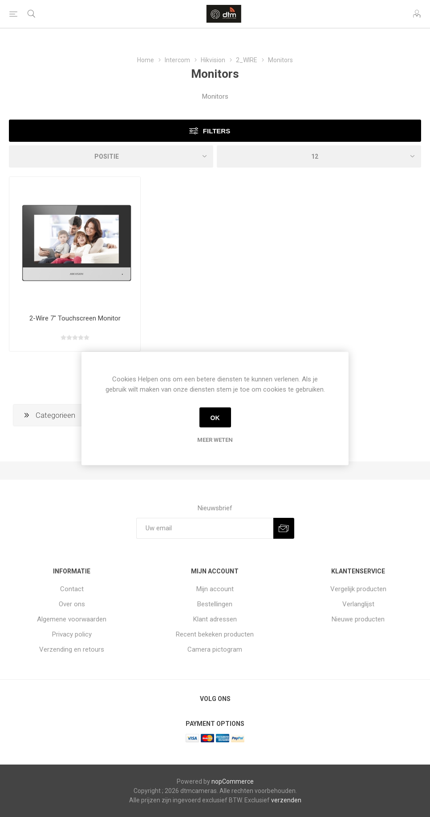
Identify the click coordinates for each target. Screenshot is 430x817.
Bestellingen (214, 604)
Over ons (72, 604)
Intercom (177, 60)
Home (145, 60)
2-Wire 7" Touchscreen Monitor (75, 318)
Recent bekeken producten (215, 634)
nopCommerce (232, 781)
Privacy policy (72, 634)
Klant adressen (215, 619)
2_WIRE (246, 60)
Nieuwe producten (358, 619)
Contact (72, 589)
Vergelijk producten (358, 589)
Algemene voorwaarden (71, 619)
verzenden (286, 800)
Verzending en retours (71, 649)
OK (215, 417)
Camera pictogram (214, 649)
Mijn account (215, 589)
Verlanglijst (358, 604)
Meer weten (215, 440)
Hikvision (213, 60)
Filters (216, 131)
